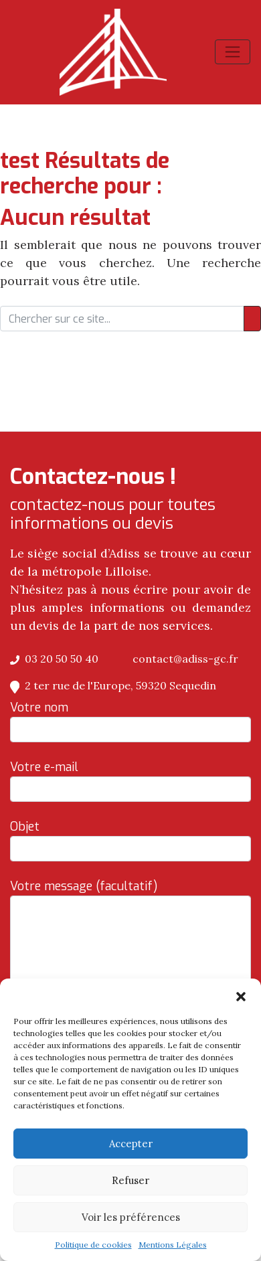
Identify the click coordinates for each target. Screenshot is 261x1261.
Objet (130, 840)
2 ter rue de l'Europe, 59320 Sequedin (113, 685)
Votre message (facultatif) (130, 972)
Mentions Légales (173, 1245)
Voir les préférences (131, 1217)
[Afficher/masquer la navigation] (232, 51)
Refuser (130, 1180)
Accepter (131, 1143)
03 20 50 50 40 (54, 658)
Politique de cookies (93, 1245)
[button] (241, 995)
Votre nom (130, 720)
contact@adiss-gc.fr (178, 658)
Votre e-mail (130, 780)
